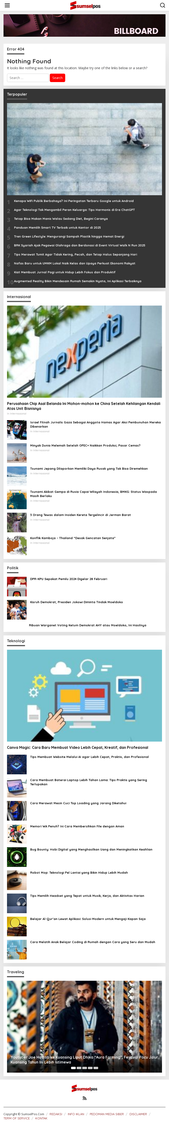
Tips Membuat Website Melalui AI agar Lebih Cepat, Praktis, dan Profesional (89, 757)
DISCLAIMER (138, 1114)
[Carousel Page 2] (79, 1068)
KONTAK (41, 1118)
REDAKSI (56, 1114)
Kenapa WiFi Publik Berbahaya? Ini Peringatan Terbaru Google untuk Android (74, 201)
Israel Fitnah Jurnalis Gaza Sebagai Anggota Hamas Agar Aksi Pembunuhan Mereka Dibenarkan (95, 424)
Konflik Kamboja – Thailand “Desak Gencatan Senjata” (72, 538)
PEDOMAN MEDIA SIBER (107, 1114)
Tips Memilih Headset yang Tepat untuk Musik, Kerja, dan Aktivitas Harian (87, 896)
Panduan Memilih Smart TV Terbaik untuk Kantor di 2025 (57, 227)
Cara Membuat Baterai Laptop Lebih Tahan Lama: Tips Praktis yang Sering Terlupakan (88, 782)
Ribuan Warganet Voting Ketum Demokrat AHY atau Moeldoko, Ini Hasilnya (87, 625)
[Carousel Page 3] (84, 1068)
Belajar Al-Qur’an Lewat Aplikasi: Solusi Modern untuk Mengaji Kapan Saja (88, 919)
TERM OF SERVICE (17, 1118)
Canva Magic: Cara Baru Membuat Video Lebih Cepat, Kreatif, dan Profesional (77, 747)
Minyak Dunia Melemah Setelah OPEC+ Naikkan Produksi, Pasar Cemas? (85, 445)
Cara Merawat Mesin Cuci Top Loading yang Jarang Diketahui (78, 803)
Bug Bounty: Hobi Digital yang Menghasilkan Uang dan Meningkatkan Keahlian (91, 849)
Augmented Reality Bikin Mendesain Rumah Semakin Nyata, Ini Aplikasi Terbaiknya (77, 281)
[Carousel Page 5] (95, 1068)
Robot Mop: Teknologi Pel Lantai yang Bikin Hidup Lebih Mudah (79, 872)
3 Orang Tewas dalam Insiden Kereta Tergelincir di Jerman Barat (80, 515)
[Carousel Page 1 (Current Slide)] (73, 1068)
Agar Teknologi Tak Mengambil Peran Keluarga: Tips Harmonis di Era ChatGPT (74, 210)
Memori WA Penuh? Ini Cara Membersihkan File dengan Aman (77, 826)
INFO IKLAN (76, 1114)
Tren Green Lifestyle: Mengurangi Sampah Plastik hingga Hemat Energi (69, 236)
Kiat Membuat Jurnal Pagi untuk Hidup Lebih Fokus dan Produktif (64, 272)
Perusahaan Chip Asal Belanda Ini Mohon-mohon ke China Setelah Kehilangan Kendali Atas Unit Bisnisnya (83, 406)
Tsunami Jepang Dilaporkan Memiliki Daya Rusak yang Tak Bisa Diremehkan (89, 468)
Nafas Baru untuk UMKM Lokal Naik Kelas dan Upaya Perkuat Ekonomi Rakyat (74, 263)
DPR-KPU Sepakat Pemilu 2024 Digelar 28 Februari (68, 579)
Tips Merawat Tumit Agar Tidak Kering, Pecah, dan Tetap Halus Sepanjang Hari (75, 254)
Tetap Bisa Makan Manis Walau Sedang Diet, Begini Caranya (61, 218)
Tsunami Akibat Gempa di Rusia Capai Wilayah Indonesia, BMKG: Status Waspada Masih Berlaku (93, 494)
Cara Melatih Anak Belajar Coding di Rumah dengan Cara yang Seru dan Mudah (92, 942)
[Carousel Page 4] (90, 1068)
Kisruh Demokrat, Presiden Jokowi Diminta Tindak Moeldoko (76, 602)
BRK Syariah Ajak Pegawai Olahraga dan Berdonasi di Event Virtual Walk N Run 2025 (79, 245)
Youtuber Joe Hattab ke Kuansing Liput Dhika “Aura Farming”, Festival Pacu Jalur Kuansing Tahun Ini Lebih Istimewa (84, 1059)
